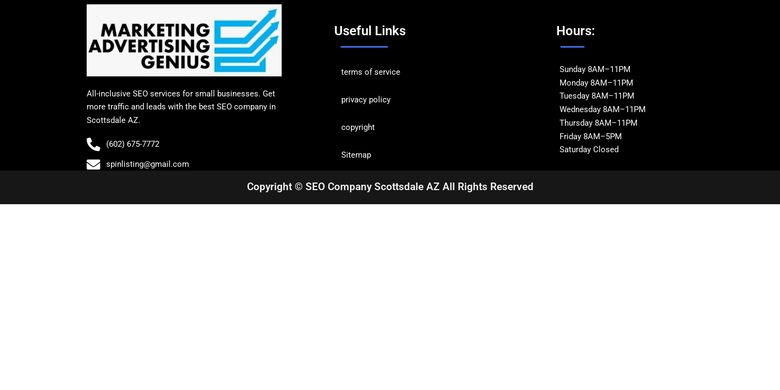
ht (371, 127)
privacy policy (366, 100)
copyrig (354, 127)
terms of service (370, 72)
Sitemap (356, 155)
